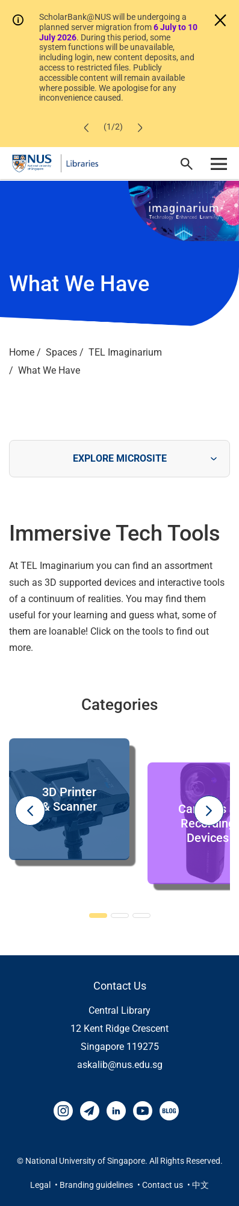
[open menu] (219, 163)
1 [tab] (98, 916)
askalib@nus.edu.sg (120, 1064)
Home (21, 352)
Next (209, 811)
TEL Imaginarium (125, 352)
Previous (30, 811)
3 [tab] (141, 916)
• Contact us (161, 1185)
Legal (41, 1185)
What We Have (49, 370)
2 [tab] (120, 916)
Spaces (61, 352)
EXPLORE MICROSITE (120, 458)
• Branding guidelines (95, 1185)
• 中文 (198, 1185)
